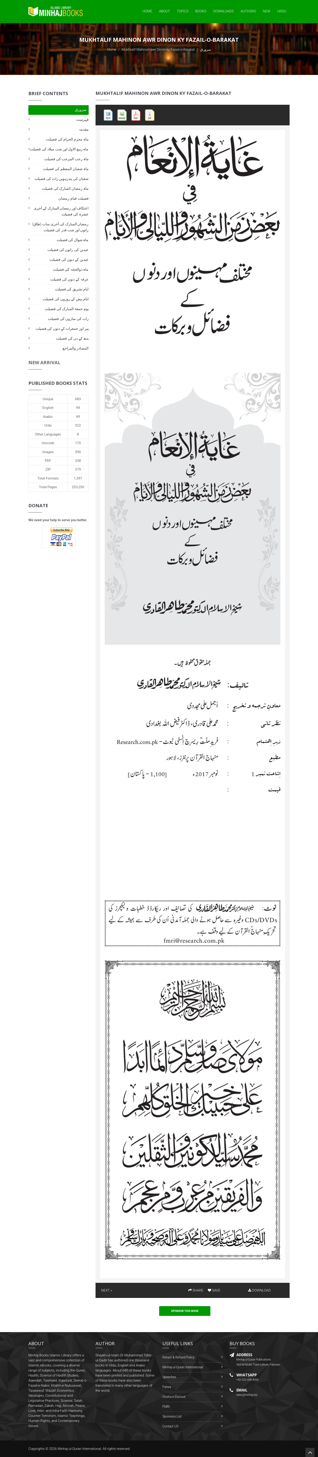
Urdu (281, 11)
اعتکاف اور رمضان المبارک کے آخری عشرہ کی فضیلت (61, 211)
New (266, 11)
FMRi (166, 1406)
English (48, 408)
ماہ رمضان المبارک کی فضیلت (65, 188)
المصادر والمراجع (76, 348)
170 (78, 443)
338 (78, 461)
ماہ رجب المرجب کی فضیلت (66, 159)
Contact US (170, 1426)
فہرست (82, 119)
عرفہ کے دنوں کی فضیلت (69, 279)
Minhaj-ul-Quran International (182, 1367)
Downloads (223, 11)
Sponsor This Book (185, 1311)
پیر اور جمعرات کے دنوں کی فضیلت (62, 328)
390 (78, 452)
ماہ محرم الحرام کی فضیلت (67, 139)
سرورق (80, 109)
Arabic (48, 417)
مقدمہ (84, 129)
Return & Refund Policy (178, 1357)
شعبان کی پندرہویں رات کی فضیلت (61, 178)
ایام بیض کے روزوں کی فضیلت (65, 299)
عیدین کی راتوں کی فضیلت (67, 250)
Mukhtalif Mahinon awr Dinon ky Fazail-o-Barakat (158, 49)
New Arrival (44, 362)
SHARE (195, 1290)
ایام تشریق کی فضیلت (72, 289)
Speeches (169, 1377)
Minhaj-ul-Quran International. (80, 1449)
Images (48, 452)
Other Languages (48, 434)
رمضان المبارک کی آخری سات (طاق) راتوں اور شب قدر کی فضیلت (60, 227)
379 (78, 469)
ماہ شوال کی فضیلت (73, 240)
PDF (48, 461)
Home (147, 11)
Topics (183, 11)
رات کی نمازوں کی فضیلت (68, 319)
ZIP (48, 469)
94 (78, 408)
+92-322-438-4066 (247, 1379)
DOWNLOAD (259, 1290)
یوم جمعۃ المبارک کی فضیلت (66, 309)
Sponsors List (172, 1416)
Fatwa (166, 1387)
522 (78, 425)
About (164, 11)
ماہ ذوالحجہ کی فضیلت (71, 269)
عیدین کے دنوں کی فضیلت (68, 259)
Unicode (48, 443)
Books (200, 11)
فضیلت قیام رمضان (73, 198)
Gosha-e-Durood (173, 1397)
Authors (248, 11)
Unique (48, 399)
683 (78, 399)
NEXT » (106, 1290)
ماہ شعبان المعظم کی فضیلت (65, 169)
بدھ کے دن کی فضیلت (72, 338)
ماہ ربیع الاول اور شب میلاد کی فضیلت (59, 149)
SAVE (214, 1290)
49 (78, 417)
